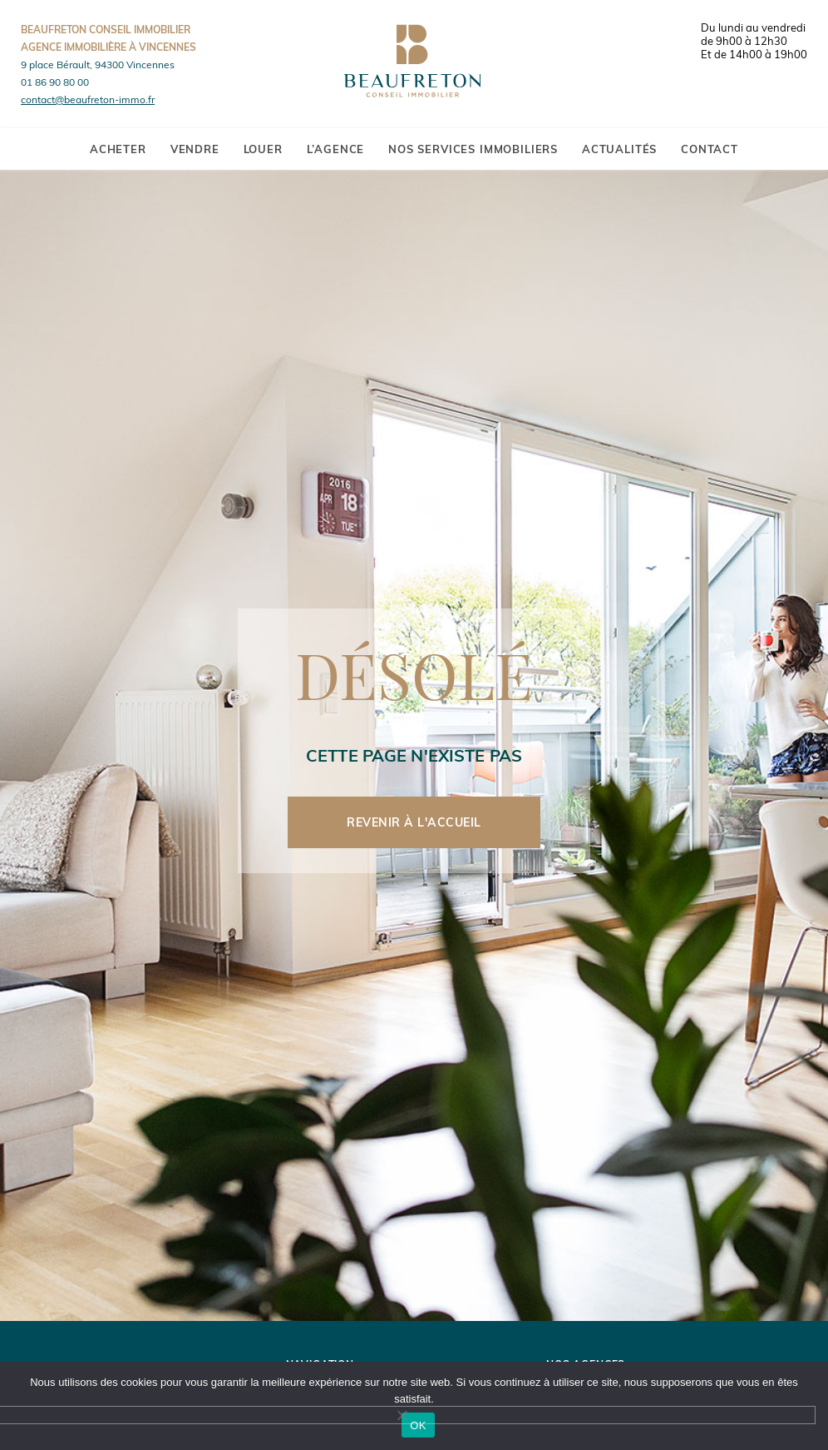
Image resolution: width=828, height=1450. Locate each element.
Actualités (619, 149)
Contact (709, 149)
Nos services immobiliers (473, 149)
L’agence (336, 149)
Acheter (118, 149)
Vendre (194, 149)
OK (418, 1425)
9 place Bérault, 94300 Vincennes (98, 64)
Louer (263, 149)
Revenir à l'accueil (414, 822)
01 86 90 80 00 (55, 82)
